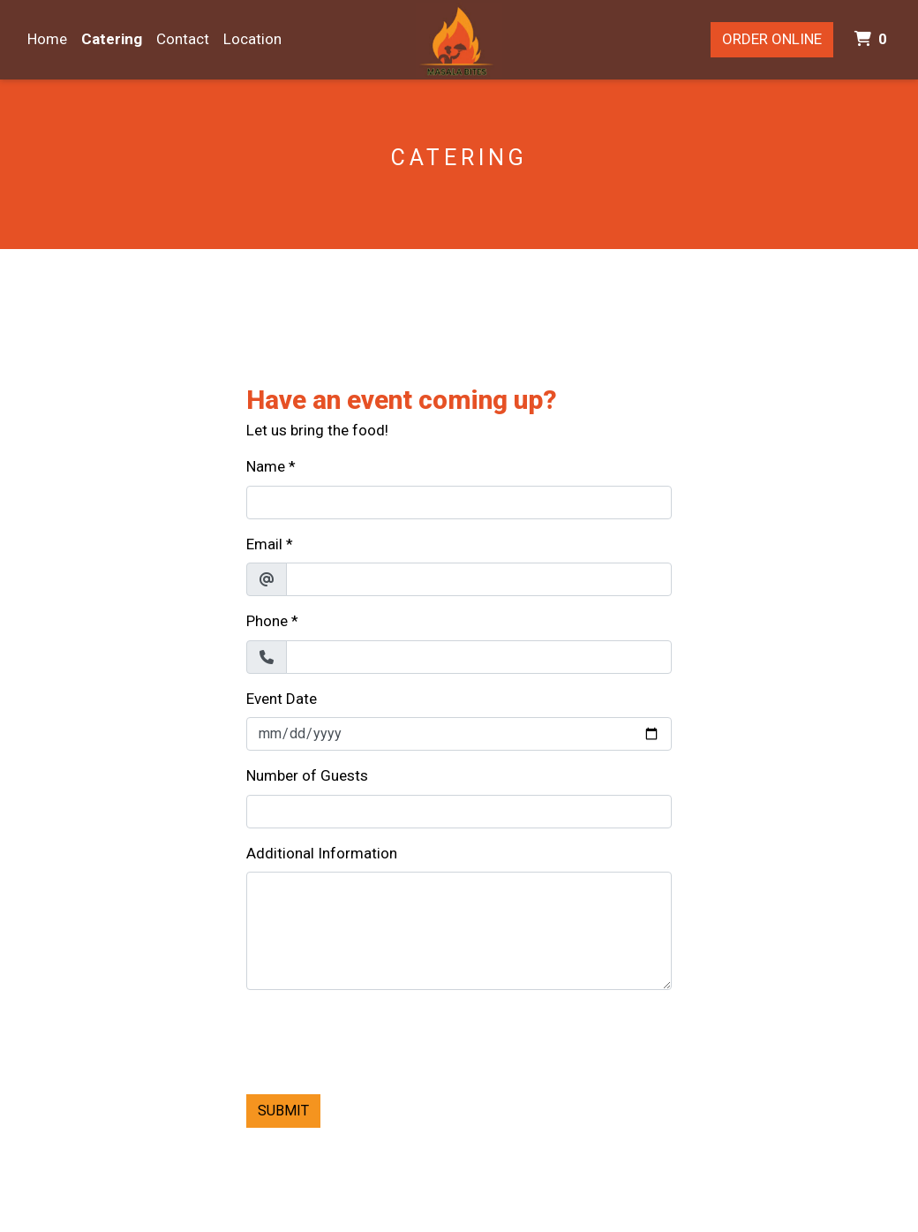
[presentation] (380, 1038)
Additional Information (321, 853)
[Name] (459, 502)
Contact (182, 39)
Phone (267, 621)
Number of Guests (307, 775)
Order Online (772, 39)
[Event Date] (459, 734)
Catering (111, 39)
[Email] (479, 579)
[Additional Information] (459, 931)
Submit (283, 1110)
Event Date (281, 698)
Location (252, 39)
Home (47, 39)
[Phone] (479, 657)
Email (264, 544)
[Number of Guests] (459, 811)
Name (265, 466)
